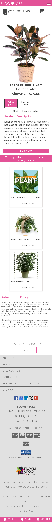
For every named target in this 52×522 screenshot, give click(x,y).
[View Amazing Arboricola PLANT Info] (26, 266)
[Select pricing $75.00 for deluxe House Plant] (11, 103)
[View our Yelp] (36, 399)
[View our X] (31, 399)
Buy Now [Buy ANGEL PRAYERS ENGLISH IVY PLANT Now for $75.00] (28, 245)
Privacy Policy (13, 506)
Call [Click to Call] (9, 519)
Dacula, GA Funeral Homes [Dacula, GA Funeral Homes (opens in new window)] (18, 482)
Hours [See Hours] (43, 519)
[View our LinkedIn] (26, 399)
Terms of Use (26, 511)
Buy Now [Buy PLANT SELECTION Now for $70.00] (28, 203)
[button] (44, 12)
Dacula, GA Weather (13, 496)
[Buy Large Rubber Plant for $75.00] (26, 151)
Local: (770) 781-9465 (26, 421)
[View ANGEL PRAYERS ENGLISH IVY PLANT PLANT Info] (26, 224)
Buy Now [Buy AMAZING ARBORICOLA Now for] (28, 287)
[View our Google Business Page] (21, 399)
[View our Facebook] (16, 399)
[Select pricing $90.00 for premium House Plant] (25, 103)
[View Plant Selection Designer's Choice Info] (26, 182)
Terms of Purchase (34, 506)
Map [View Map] (26, 519)
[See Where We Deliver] (26, 350)
